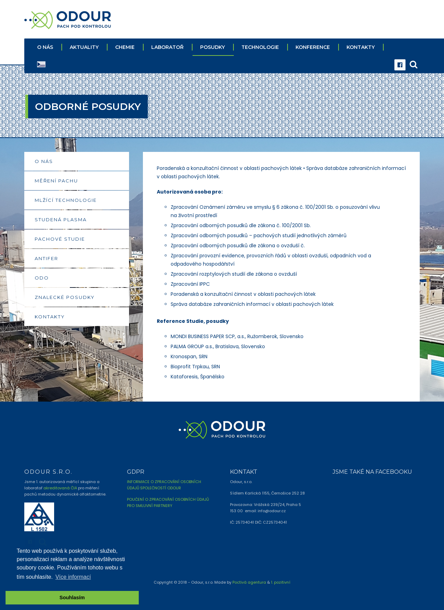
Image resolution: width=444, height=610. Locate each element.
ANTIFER (46, 257)
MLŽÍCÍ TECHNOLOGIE (66, 199)
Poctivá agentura (249, 581)
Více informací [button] (73, 577)
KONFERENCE (313, 46)
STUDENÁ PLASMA (61, 218)
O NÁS (45, 46)
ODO (42, 277)
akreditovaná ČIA (60, 487)
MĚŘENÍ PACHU (56, 179)
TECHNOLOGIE (260, 46)
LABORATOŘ (167, 46)
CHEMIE (125, 46)
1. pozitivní (280, 581)
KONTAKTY (361, 46)
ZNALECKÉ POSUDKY (65, 296)
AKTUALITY (84, 46)
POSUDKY (212, 46)
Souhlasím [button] (72, 597)
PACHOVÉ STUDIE (60, 238)
